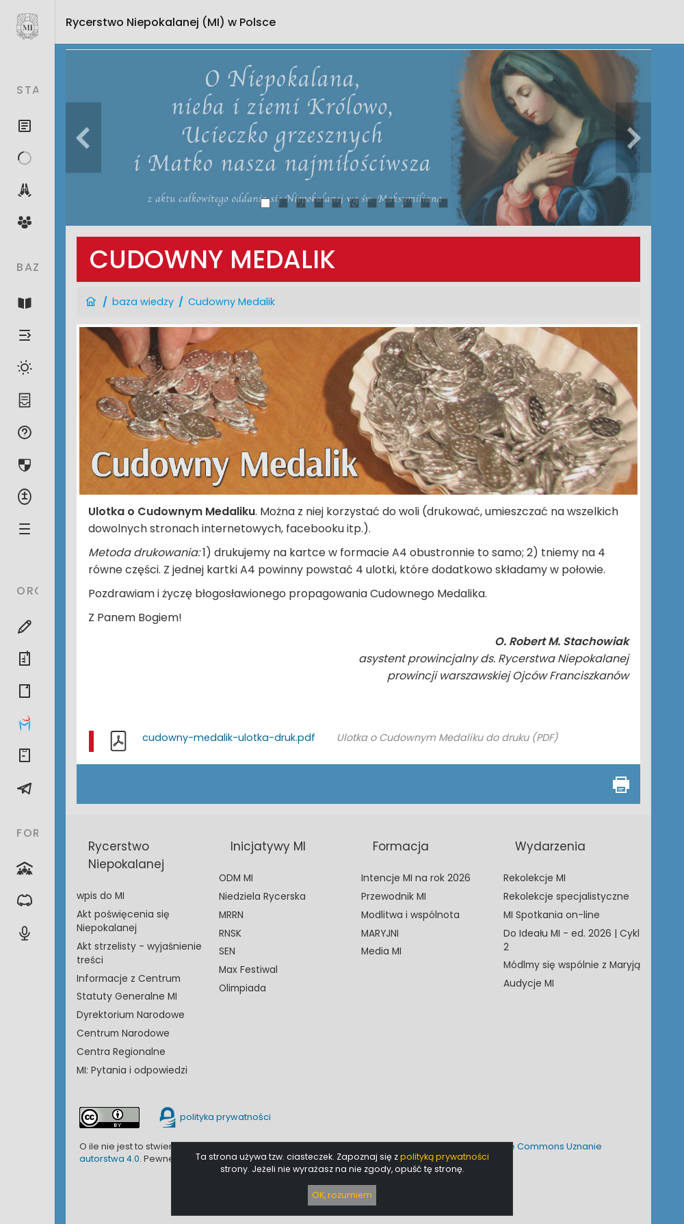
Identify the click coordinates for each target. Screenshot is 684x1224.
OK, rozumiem (342, 1195)
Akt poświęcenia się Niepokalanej (123, 921)
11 (443, 203)
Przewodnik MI (393, 896)
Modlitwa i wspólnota (410, 915)
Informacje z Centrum (129, 978)
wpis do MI (100, 895)
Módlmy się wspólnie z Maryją (571, 965)
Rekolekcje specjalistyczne (566, 896)
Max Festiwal (248, 969)
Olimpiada (242, 988)
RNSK (230, 933)
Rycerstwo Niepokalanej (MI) (171, 22)
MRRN (231, 915)
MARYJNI (380, 933)
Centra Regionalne (121, 1051)
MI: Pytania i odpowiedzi (132, 1070)
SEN (227, 951)
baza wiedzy (143, 302)
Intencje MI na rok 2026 (416, 878)
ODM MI (236, 878)
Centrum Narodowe (123, 1033)
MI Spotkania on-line (551, 915)
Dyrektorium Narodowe (131, 1014)
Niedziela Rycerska (262, 896)
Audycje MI (528, 983)
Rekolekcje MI (534, 878)
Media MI (381, 951)
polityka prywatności (214, 1117)
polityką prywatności (444, 1156)
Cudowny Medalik (231, 302)
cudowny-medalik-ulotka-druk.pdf (228, 737)
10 (425, 203)
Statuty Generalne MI (127, 996)
